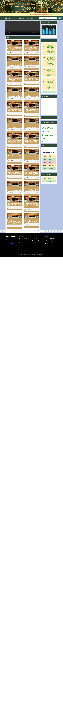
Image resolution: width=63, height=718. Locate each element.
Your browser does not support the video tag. (22, 28)
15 (24, 230)
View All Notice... (48, 92)
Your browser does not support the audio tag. (15, 52)
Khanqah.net (8, 18)
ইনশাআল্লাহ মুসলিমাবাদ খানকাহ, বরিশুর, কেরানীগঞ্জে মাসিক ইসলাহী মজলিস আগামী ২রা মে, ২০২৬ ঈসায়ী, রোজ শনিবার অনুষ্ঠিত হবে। (51, 72)
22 (44, 230)
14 (21, 230)
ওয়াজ (20, 18)
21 (41, 230)
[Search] (48, 18)
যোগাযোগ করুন (32, 18)
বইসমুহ (23, 18)
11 (12, 230)
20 (38, 230)
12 (15, 230)
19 (35, 230)
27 (58, 230)
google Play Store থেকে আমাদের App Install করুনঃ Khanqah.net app (12, 241)
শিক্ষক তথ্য (17, 18)
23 (47, 230)
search (59, 18)
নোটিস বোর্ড (27, 18)
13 (18, 230)
